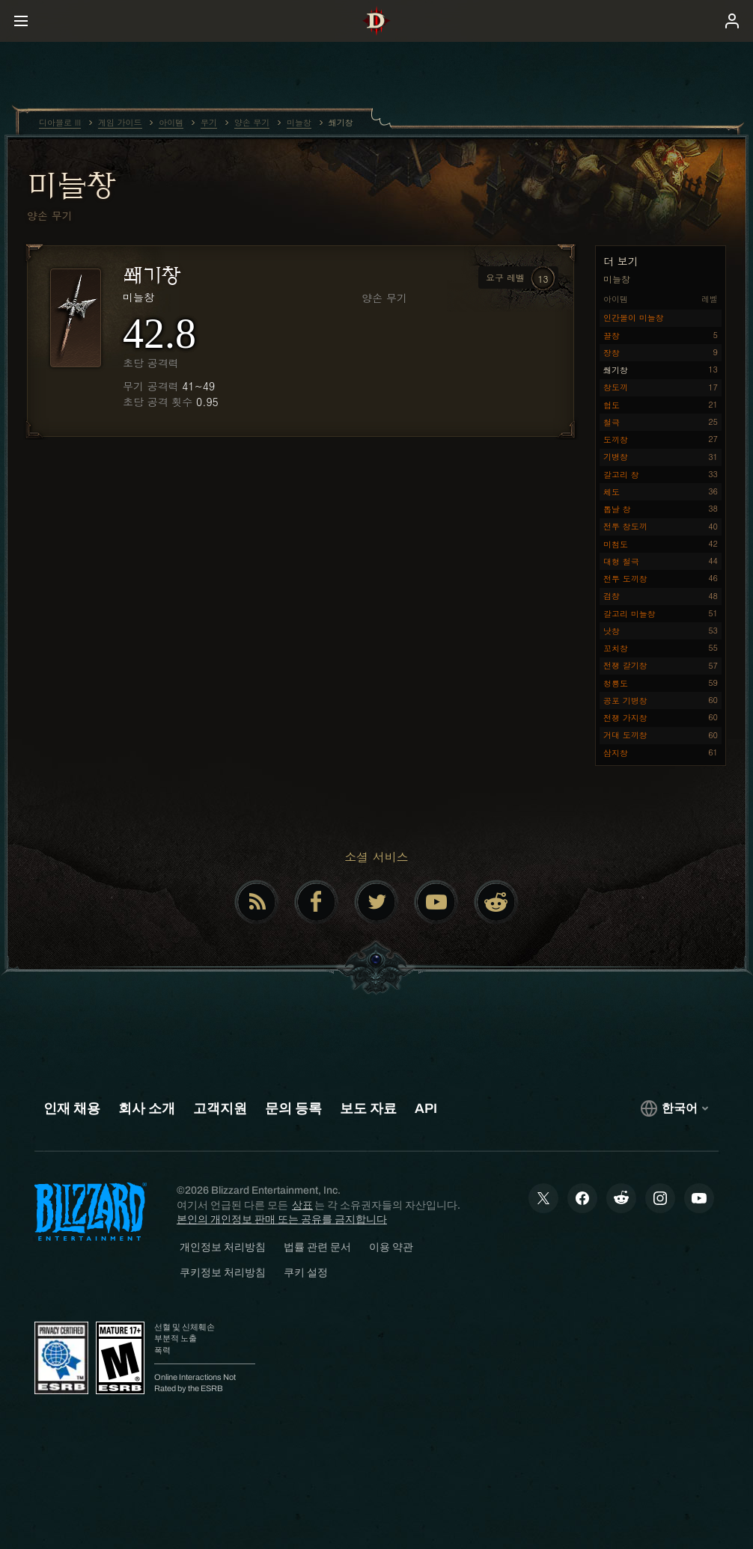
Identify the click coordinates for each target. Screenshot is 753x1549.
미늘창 (71, 185)
